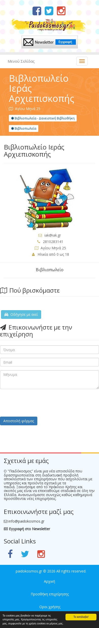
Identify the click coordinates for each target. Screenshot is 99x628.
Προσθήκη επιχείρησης (50, 594)
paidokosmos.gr (29, 571)
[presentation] (38, 403)
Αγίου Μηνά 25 (53, 247)
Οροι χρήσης (49, 606)
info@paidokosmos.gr (26, 521)
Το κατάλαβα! (81, 617)
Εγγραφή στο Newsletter (27, 528)
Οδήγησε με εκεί (21, 314)
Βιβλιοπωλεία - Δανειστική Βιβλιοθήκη (43, 118)
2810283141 (53, 241)
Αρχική (49, 581)
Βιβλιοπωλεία (23, 128)
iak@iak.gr (52, 235)
